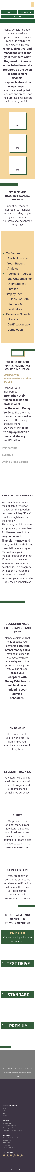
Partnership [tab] (9, 447)
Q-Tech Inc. (21, 1170)
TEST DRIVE (18, 963)
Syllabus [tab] (7, 454)
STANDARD (18, 994)
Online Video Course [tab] (15, 461)
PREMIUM (18, 1025)
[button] (32, 4)
